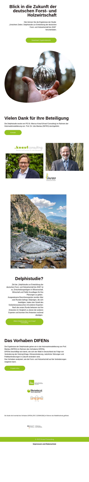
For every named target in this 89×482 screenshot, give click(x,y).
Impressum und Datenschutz (44, 444)
